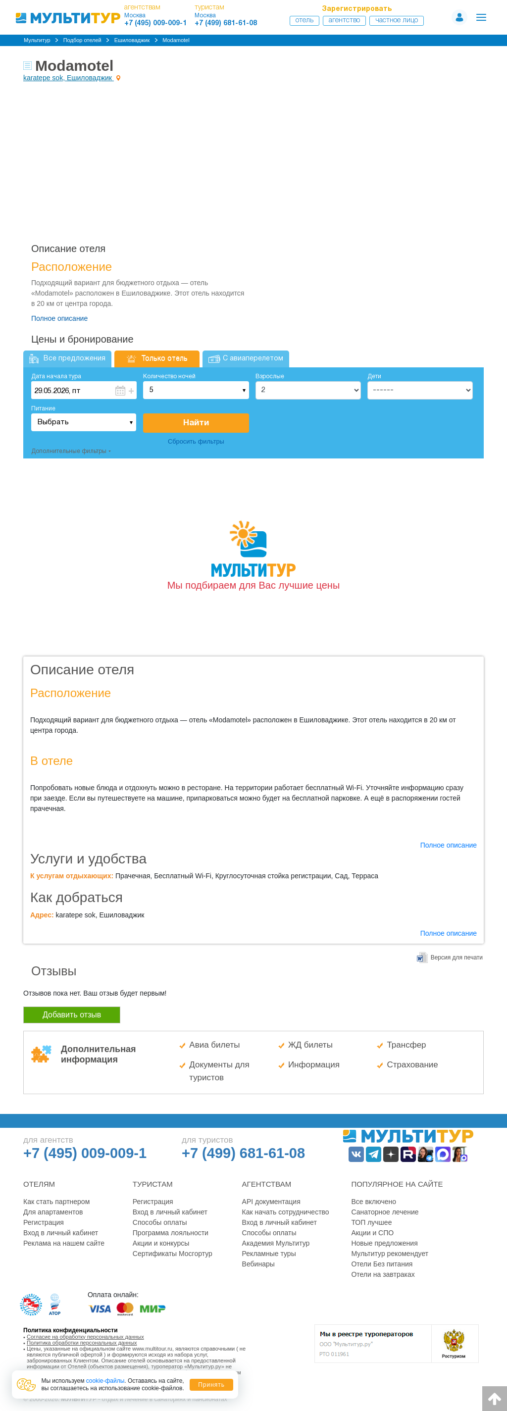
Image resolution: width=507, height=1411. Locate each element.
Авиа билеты (214, 1045)
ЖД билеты (310, 1045)
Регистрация (43, 1222)
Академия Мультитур (276, 1243)
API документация (271, 1202)
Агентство (344, 20)
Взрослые (269, 376)
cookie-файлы (105, 1380)
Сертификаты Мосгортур (172, 1254)
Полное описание (59, 318)
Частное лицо (396, 20)
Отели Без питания (381, 1264)
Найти (196, 423)
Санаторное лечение (384, 1212)
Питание (43, 408)
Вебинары (258, 1264)
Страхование (412, 1064)
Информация (314, 1064)
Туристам (153, 1184)
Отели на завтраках (382, 1274)
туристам (209, 7)
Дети (374, 376)
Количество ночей (169, 376)
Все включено (373, 1202)
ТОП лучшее (371, 1222)
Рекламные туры (269, 1254)
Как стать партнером (56, 1202)
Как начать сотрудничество (285, 1212)
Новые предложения (384, 1243)
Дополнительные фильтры (68, 451)
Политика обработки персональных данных (82, 1343)
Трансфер (406, 1045)
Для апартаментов (53, 1212)
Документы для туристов (219, 1071)
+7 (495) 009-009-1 (155, 23)
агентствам (142, 7)
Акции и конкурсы (161, 1243)
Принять (211, 1384)
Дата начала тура (56, 376)
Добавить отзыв (72, 1014)
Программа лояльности (170, 1233)
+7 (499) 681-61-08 (226, 23)
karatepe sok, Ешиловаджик (68, 78)
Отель (304, 20)
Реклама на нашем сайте (63, 1243)
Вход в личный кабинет (60, 1233)
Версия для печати (457, 957)
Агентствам (267, 1184)
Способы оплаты (160, 1222)
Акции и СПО (372, 1233)
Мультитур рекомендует (389, 1254)
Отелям (39, 1184)
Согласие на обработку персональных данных (85, 1337)
